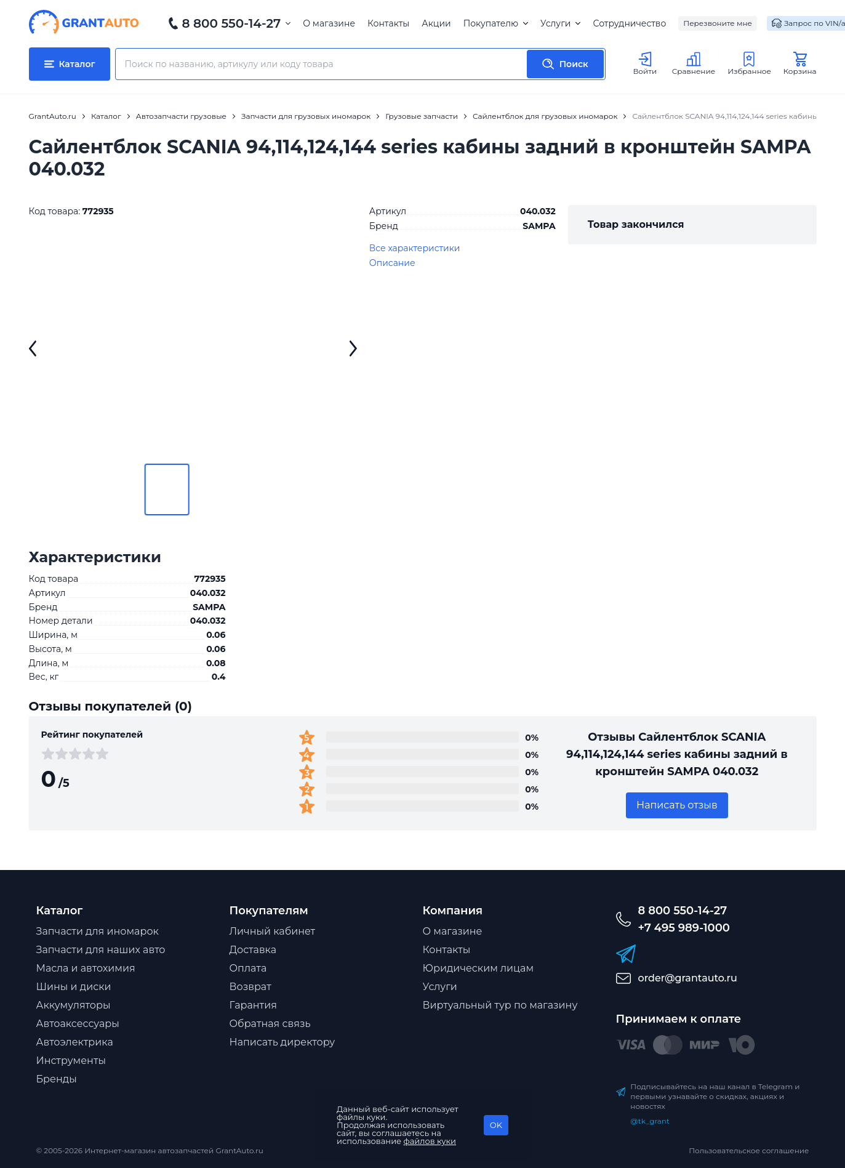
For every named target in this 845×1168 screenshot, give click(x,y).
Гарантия (253, 1005)
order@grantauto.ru (687, 978)
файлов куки (430, 1141)
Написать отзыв (677, 805)
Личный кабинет (273, 931)
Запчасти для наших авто (101, 950)
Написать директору (282, 1042)
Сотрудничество (629, 23)
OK (496, 1125)
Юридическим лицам (478, 968)
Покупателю (495, 23)
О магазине (329, 23)
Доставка (253, 950)
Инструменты (71, 1060)
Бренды (56, 1079)
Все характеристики (414, 248)
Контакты (388, 23)
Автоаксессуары (77, 1023)
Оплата (248, 968)
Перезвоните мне (717, 23)
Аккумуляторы (73, 1005)
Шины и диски (73, 987)
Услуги (560, 23)
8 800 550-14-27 (231, 23)
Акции (436, 23)
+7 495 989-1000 (684, 928)
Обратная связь (270, 1023)
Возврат (250, 987)
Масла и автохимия (85, 968)
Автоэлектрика (74, 1042)
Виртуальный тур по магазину (500, 1005)
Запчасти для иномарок (97, 931)
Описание (392, 262)
